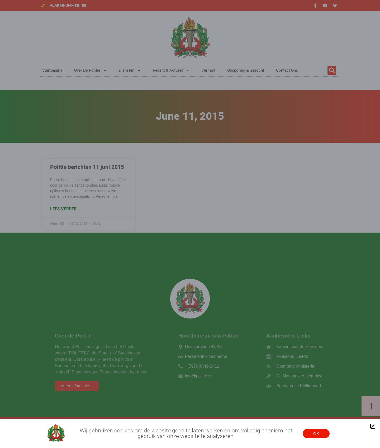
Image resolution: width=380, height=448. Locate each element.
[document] (190, 224)
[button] (373, 426)
